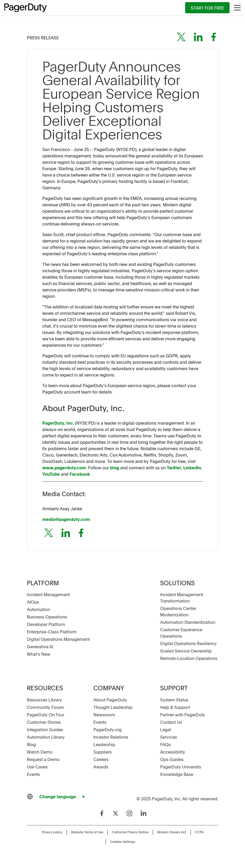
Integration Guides (45, 729)
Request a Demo (43, 759)
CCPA (199, 832)
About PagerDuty (110, 700)
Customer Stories (44, 722)
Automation (38, 609)
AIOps (33, 602)
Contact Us (171, 722)
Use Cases (37, 767)
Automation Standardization (187, 622)
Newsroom (104, 714)
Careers (101, 759)
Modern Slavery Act (171, 832)
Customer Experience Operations (181, 632)
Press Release (43, 37)
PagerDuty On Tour (45, 714)
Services (168, 737)
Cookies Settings (122, 841)
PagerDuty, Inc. (58, 423)
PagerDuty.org (107, 729)
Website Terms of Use (87, 832)
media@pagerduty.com (66, 519)
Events (33, 774)
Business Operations (47, 617)
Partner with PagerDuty (182, 714)
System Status (174, 700)
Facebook (79, 474)
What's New (38, 654)
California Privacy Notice (130, 832)
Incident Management (48, 594)
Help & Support (175, 707)
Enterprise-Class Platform (52, 631)
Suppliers (102, 752)
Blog (31, 744)
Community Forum (45, 707)
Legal (165, 729)
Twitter (174, 467)
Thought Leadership (112, 707)
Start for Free (207, 8)
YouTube (51, 474)
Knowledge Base (176, 774)
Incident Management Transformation (181, 597)
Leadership (104, 744)
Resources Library (44, 700)
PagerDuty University (180, 767)
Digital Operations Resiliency (188, 643)
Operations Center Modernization (178, 611)
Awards (100, 767)
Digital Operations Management (58, 639)
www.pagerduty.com (64, 467)
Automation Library (46, 737)
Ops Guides (172, 759)
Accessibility (172, 752)
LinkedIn (191, 467)
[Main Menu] (237, 7)
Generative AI (40, 646)
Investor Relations (110, 737)
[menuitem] (207, 7)
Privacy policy (52, 832)
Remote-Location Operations (188, 658)
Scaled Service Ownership (186, 651)
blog (114, 467)
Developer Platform (46, 624)
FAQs (165, 744)
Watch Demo (40, 752)
